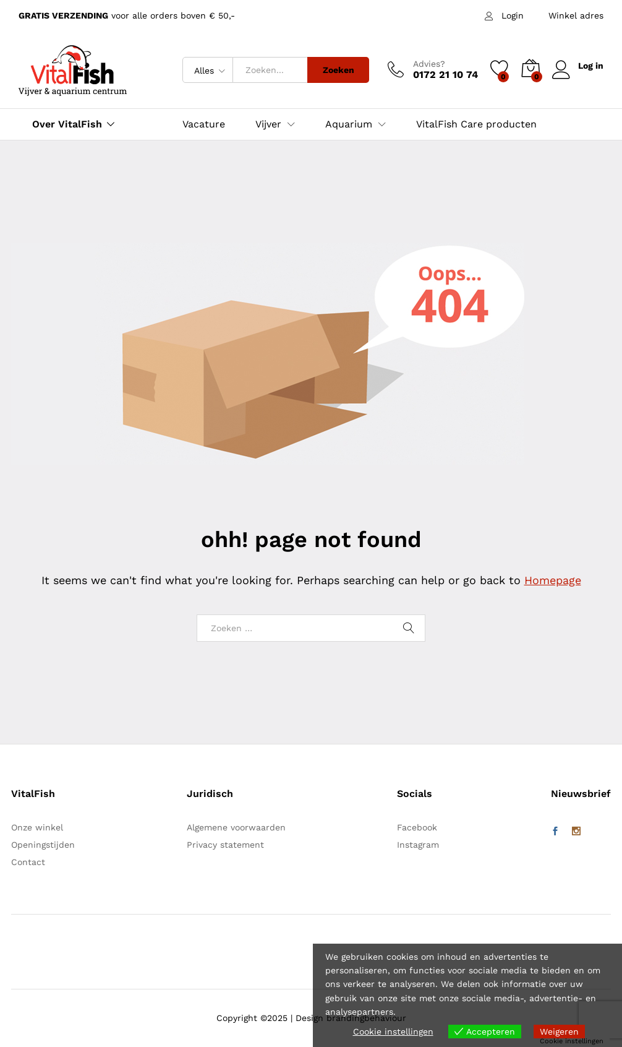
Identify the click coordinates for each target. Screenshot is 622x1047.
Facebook (417, 827)
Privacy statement (225, 845)
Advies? (429, 64)
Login (512, 15)
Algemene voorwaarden (236, 827)
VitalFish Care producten (476, 124)
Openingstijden (43, 845)
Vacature (203, 124)
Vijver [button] (268, 124)
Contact (28, 862)
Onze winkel (37, 827)
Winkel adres (575, 15)
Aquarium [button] (348, 124)
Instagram (418, 845)
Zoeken (338, 70)
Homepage (552, 580)
